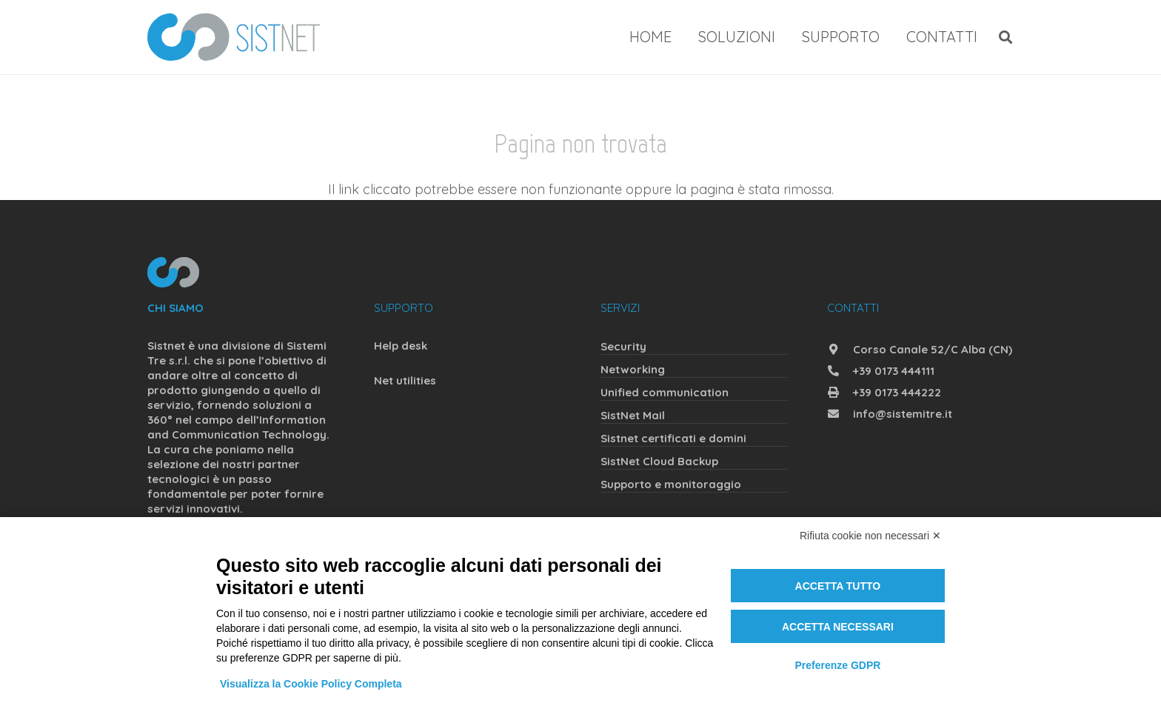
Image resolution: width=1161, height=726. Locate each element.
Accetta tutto (838, 586)
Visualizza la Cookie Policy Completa (311, 684)
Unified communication (664, 392)
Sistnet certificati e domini (673, 438)
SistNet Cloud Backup (659, 461)
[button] (1005, 37)
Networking (632, 369)
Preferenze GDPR (837, 665)
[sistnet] (233, 37)
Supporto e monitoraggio (670, 484)
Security (623, 346)
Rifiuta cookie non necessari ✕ (870, 536)
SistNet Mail (632, 415)
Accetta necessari (838, 627)
